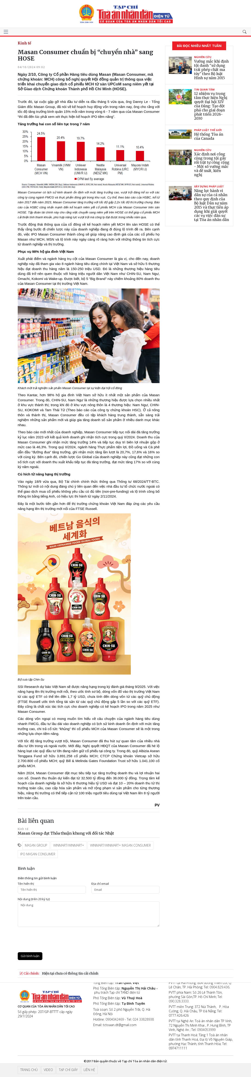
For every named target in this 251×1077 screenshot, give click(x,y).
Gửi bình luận (30, 956)
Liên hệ (89, 1070)
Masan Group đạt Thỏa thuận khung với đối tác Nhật (66, 833)
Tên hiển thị (26, 884)
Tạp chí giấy (68, 1070)
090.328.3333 (179, 1001)
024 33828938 (143, 1019)
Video (48, 1070)
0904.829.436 (219, 987)
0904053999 (206, 1030)
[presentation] (53, 940)
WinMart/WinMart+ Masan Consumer (120, 845)
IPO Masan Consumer (37, 854)
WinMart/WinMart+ (68, 845)
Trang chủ (29, 1070)
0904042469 (114, 1019)
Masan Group (36, 845)
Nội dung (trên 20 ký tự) (34, 899)
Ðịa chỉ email (100, 884)
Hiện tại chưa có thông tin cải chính (70, 973)
